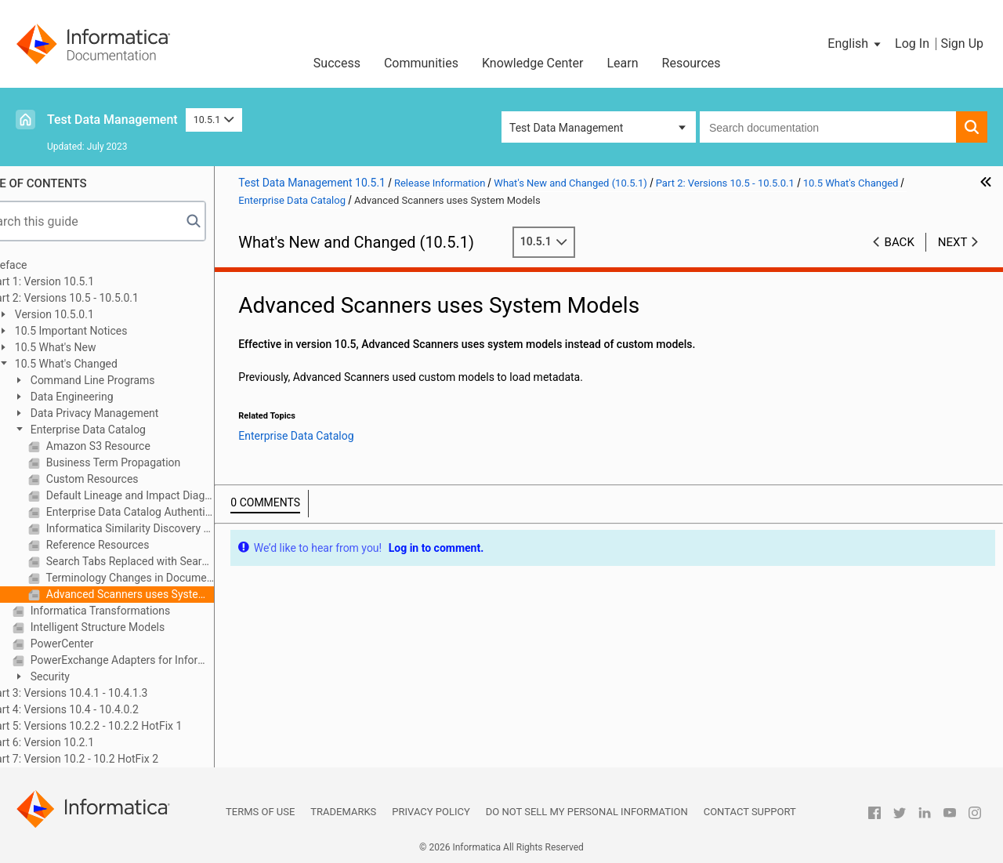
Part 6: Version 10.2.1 (78, 742)
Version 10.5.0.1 (90, 314)
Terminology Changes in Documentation (165, 577)
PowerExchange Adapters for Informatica (157, 660)
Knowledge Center (533, 63)
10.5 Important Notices (106, 331)
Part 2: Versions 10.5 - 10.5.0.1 (101, 298)
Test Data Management (112, 119)
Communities (421, 63)
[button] (855, 44)
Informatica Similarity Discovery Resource (165, 528)
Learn (623, 63)
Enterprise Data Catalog (123, 429)
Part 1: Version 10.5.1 (78, 281)
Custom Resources (127, 479)
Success (336, 63)
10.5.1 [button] (214, 119)
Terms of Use (260, 812)
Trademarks (343, 812)
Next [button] (953, 242)
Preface (44, 265)
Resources (691, 63)
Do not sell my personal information (587, 812)
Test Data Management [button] (566, 127)
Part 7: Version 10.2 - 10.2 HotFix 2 (110, 758)
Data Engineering (107, 396)
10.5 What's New (90, 347)
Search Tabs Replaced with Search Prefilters (165, 561)
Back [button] (899, 242)
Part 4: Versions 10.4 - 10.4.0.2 (101, 709)
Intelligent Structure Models (132, 627)
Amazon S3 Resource (133, 446)
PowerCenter (97, 643)
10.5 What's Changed (101, 363)
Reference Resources (133, 544)
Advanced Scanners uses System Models (165, 594)
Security (85, 676)
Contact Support (750, 812)
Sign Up (961, 43)
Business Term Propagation (148, 462)
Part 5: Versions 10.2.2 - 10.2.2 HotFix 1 (122, 726)
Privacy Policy (430, 812)
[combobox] (828, 127)
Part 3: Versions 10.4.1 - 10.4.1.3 (105, 693)
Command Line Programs (127, 380)
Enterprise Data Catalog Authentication (165, 512)
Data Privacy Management (129, 413)
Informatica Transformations (135, 610)
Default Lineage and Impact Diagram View (165, 495)
